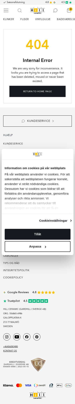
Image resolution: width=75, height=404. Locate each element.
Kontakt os (10, 351)
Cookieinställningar (53, 220)
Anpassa (37, 246)
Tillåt (37, 234)
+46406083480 (10, 347)
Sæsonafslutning (16, 2)
